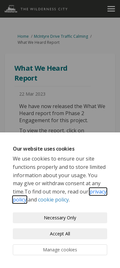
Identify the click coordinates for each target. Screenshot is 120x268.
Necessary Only (60, 218)
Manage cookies (60, 250)
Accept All (60, 234)
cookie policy (53, 199)
